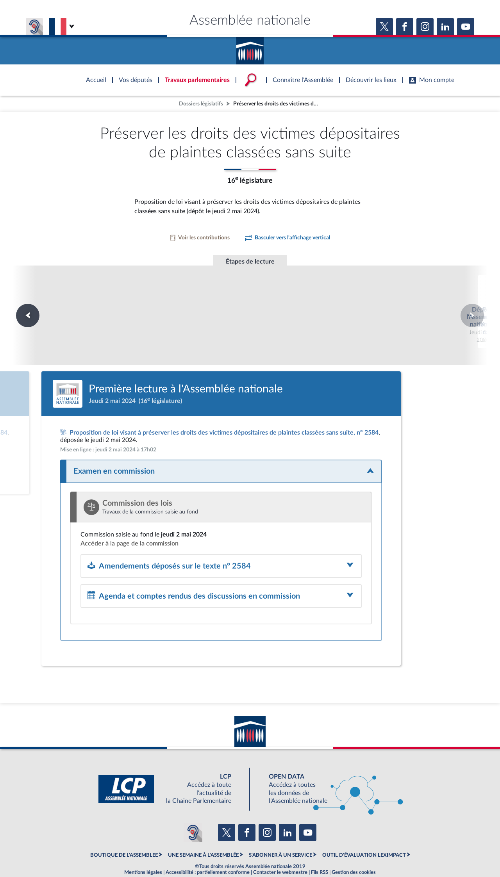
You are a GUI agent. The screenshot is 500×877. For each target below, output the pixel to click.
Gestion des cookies (354, 851)
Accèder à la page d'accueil (250, 48)
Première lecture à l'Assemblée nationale (250, 304)
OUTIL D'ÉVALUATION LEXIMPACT (364, 834)
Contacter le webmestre (280, 851)
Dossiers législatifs (201, 104)
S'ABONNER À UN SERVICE (280, 834)
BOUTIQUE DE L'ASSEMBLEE (124, 834)
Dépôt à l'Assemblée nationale (144, 300)
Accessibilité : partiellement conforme (208, 851)
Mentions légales (143, 851)
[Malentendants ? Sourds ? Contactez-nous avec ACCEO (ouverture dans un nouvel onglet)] (193, 811)
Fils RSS (319, 851)
